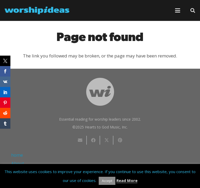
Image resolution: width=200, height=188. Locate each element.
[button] (177, 10)
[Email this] (80, 140)
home (17, 155)
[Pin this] (120, 140)
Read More (127, 180)
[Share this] (93, 140)
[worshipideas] (37, 10)
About (17, 163)
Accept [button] (107, 180)
